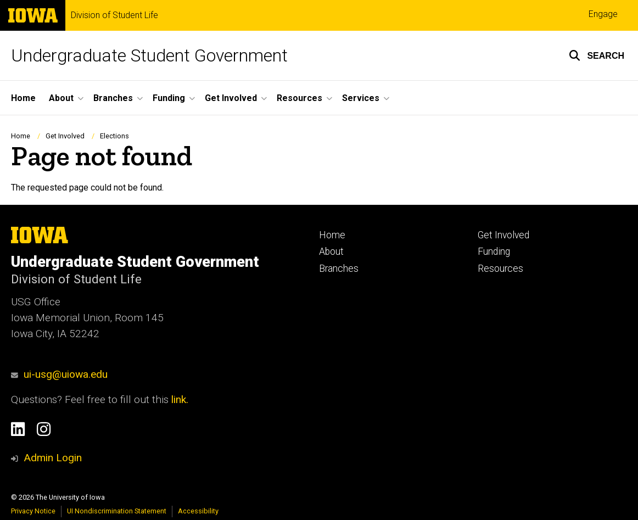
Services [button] (360, 98)
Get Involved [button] (231, 98)
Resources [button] (299, 98)
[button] (596, 55)
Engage (603, 14)
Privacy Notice (33, 511)
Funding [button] (169, 98)
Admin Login (53, 457)
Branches (339, 268)
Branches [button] (113, 98)
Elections (114, 136)
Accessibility (198, 511)
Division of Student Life (114, 15)
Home (23, 98)
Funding (494, 251)
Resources (500, 268)
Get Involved (65, 136)
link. (178, 399)
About (331, 251)
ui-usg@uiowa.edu (59, 374)
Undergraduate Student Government (149, 55)
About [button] (61, 98)
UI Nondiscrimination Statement (116, 511)
